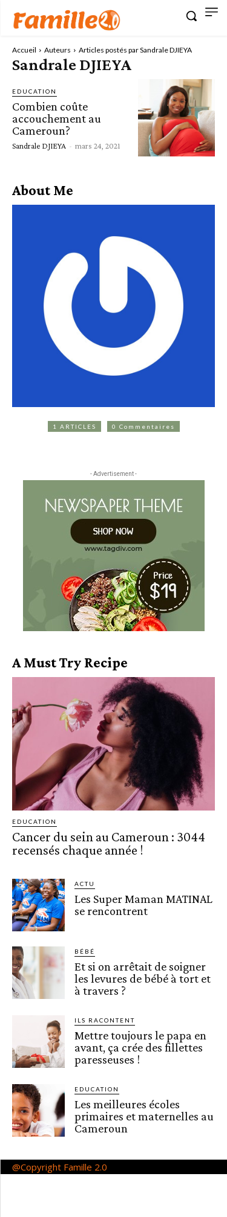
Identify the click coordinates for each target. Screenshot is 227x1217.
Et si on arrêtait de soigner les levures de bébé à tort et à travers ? (142, 978)
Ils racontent (104, 1020)
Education (34, 91)
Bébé (84, 951)
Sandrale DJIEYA (39, 145)
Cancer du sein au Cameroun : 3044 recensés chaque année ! (108, 843)
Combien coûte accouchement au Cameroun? (56, 118)
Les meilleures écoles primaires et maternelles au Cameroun (144, 1116)
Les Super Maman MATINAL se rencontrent (143, 904)
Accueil (24, 49)
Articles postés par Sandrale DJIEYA (135, 49)
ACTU (84, 883)
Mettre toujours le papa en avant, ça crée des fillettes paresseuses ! (140, 1047)
